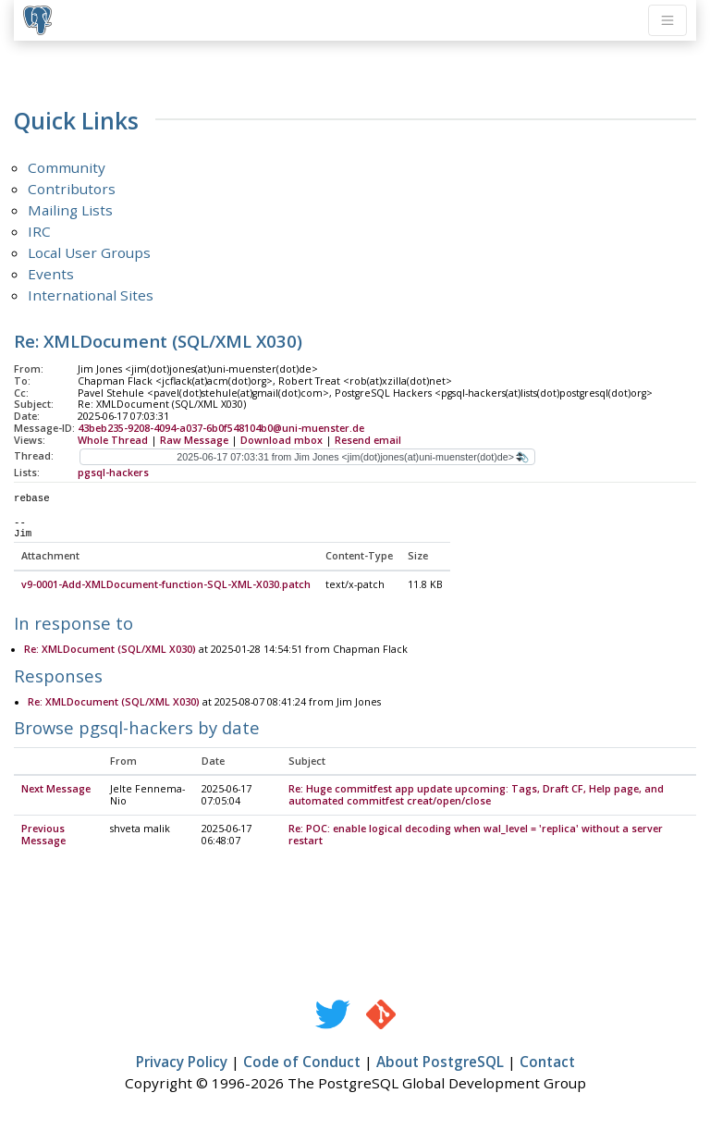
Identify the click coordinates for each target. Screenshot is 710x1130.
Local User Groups (89, 252)
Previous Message (43, 835)
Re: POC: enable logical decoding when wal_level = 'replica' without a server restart (475, 835)
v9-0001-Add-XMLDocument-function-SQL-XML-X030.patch (166, 585)
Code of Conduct (302, 1062)
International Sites (90, 295)
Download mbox (281, 440)
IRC (39, 231)
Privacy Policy (181, 1062)
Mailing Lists (70, 210)
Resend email (368, 440)
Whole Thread (113, 440)
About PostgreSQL (440, 1062)
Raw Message (194, 440)
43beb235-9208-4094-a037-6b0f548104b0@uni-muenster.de (221, 428)
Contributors (72, 188)
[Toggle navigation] (667, 20)
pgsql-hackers (113, 472)
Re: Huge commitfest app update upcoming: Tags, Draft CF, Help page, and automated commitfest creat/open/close (476, 795)
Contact (547, 1062)
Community (66, 167)
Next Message (56, 789)
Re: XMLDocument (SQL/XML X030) (110, 650)
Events (51, 273)
